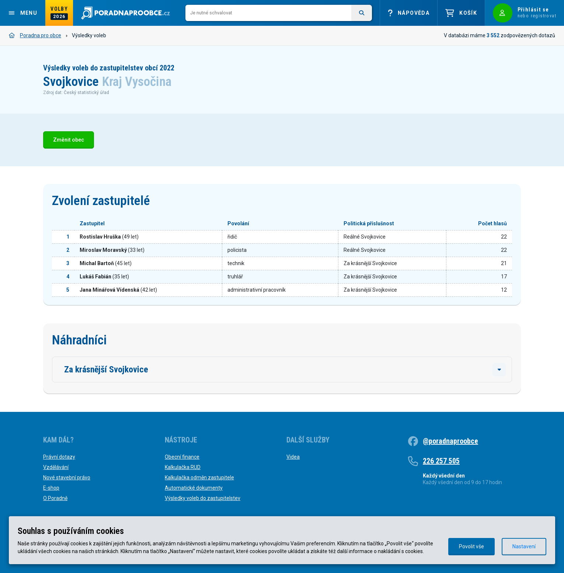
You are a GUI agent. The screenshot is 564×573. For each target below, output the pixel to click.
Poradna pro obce (35, 35)
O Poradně (55, 498)
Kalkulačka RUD (183, 467)
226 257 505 (441, 460)
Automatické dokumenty (194, 488)
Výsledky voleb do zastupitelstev (202, 498)
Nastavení (524, 546)
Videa (293, 457)
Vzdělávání (56, 467)
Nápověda (408, 13)
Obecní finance (182, 457)
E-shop (51, 488)
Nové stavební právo (66, 477)
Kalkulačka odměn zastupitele (199, 477)
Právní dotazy (59, 457)
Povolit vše (471, 546)
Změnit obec (68, 140)
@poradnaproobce (450, 441)
